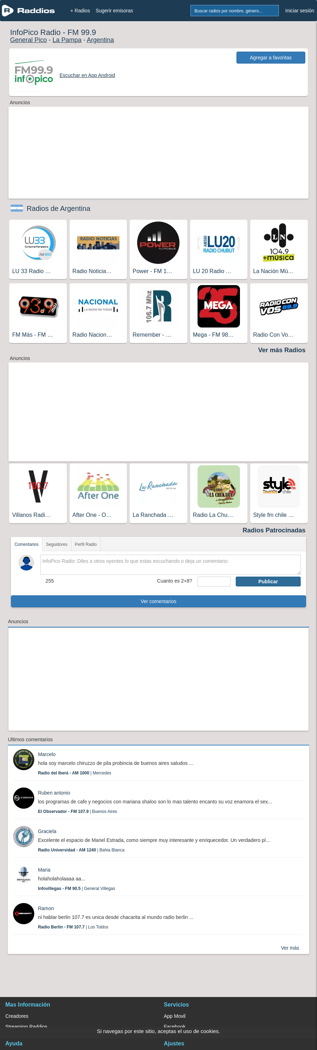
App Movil (175, 1016)
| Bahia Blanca (81, 850)
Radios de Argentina (58, 208)
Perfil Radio (86, 544)
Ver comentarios (158, 601)
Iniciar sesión (299, 10)
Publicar (268, 581)
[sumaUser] (214, 581)
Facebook (175, 1027)
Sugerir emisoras (114, 10)
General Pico (28, 39)
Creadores (16, 1016)
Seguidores (56, 544)
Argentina (100, 39)
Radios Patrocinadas (274, 530)
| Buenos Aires (77, 811)
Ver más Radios (281, 350)
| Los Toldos (73, 927)
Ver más (290, 948)
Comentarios (26, 544)
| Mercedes (74, 773)
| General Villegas (76, 888)
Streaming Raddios (26, 1027)
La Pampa (66, 39)
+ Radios (80, 10)
